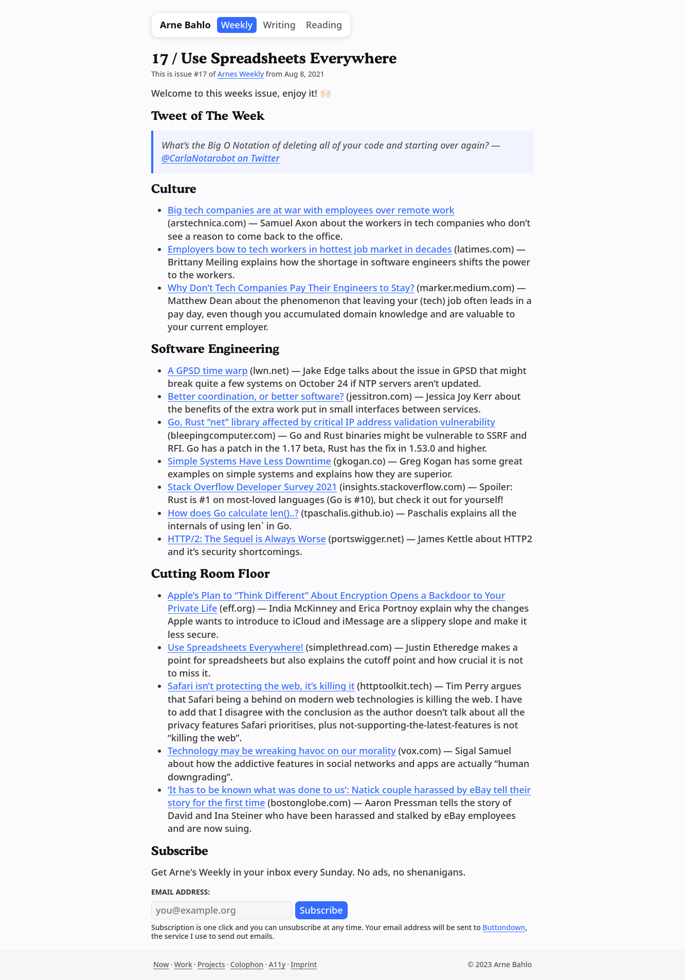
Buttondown (503, 927)
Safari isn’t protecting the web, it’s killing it (261, 686)
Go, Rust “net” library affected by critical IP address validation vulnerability (331, 422)
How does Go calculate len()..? (233, 513)
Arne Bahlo (185, 25)
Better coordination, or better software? (256, 396)
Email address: (180, 892)
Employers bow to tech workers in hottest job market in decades (310, 249)
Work (183, 964)
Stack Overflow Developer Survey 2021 (252, 486)
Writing (279, 25)
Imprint (304, 964)
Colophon (247, 964)
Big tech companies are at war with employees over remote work (311, 210)
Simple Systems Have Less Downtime (249, 461)
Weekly (237, 25)
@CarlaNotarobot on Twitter (220, 158)
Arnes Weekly (241, 74)
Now (161, 964)
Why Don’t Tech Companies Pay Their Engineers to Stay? (291, 287)
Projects (211, 964)
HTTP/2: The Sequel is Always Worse (247, 538)
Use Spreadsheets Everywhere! (235, 647)
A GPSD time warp (208, 370)
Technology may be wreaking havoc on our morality (282, 750)
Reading (324, 25)
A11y (277, 964)
